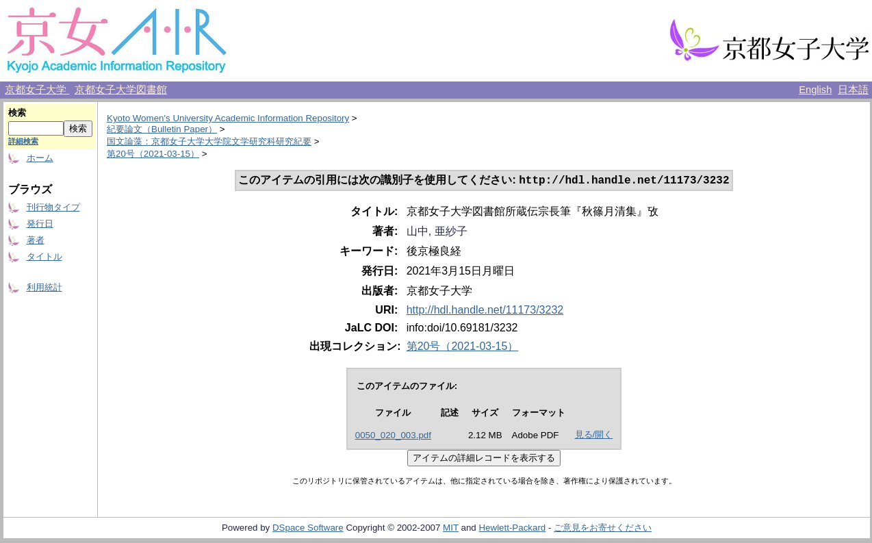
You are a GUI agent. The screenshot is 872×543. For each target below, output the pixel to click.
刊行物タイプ (53, 207)
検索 (17, 113)
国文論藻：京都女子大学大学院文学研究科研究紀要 (209, 141)
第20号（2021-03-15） (153, 154)
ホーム (40, 158)
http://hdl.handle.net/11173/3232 (485, 311)
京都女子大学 (37, 89)
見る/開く (594, 436)
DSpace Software (308, 529)
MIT (451, 529)
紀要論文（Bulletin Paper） (162, 129)
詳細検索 (23, 141)
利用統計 (44, 287)
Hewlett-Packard (512, 529)
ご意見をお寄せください (603, 529)
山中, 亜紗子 (437, 232)
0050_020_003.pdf (393, 436)
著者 (35, 240)
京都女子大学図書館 (121, 89)
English (815, 89)
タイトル (44, 256)
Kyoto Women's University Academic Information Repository (228, 118)
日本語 (853, 89)
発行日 (40, 223)
